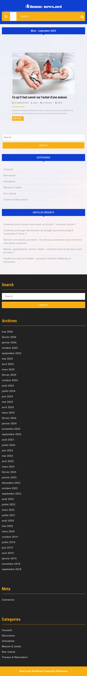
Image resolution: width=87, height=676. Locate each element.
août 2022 (8, 499)
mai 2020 (7, 526)
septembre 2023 (11, 434)
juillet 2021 (8, 515)
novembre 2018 (11, 563)
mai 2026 (7, 331)
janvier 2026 (9, 342)
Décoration (9, 175)
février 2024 (9, 418)
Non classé (9, 193)
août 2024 (8, 385)
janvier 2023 (9, 477)
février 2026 (9, 337)
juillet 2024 (8, 391)
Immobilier (9, 181)
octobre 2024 (10, 380)
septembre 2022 (11, 493)
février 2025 (9, 374)
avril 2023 (8, 461)
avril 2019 (8, 553)
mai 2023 (7, 455)
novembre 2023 (11, 428)
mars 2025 (8, 369)
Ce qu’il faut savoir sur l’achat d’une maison (42, 63)
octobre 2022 (10, 488)
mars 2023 (8, 466)
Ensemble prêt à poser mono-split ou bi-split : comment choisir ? (39, 224)
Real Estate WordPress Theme (35, 671)
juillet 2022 (8, 504)
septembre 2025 (11, 353)
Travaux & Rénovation (15, 199)
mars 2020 (8, 531)
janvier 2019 (9, 558)
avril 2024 (8, 407)
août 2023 (8, 439)
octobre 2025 (10, 347)
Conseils (8, 169)
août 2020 (8, 520)
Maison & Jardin (12, 187)
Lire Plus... (36, 69)
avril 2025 (8, 364)
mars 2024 (8, 412)
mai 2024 (7, 401)
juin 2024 (7, 396)
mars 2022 (8, 509)
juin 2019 (7, 547)
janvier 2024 (9, 423)
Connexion (8, 599)
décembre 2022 (11, 482)
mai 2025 (7, 358)
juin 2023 (7, 450)
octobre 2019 (10, 536)
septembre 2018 (11, 569)
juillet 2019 (8, 542)
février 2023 (9, 472)
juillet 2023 (8, 445)
